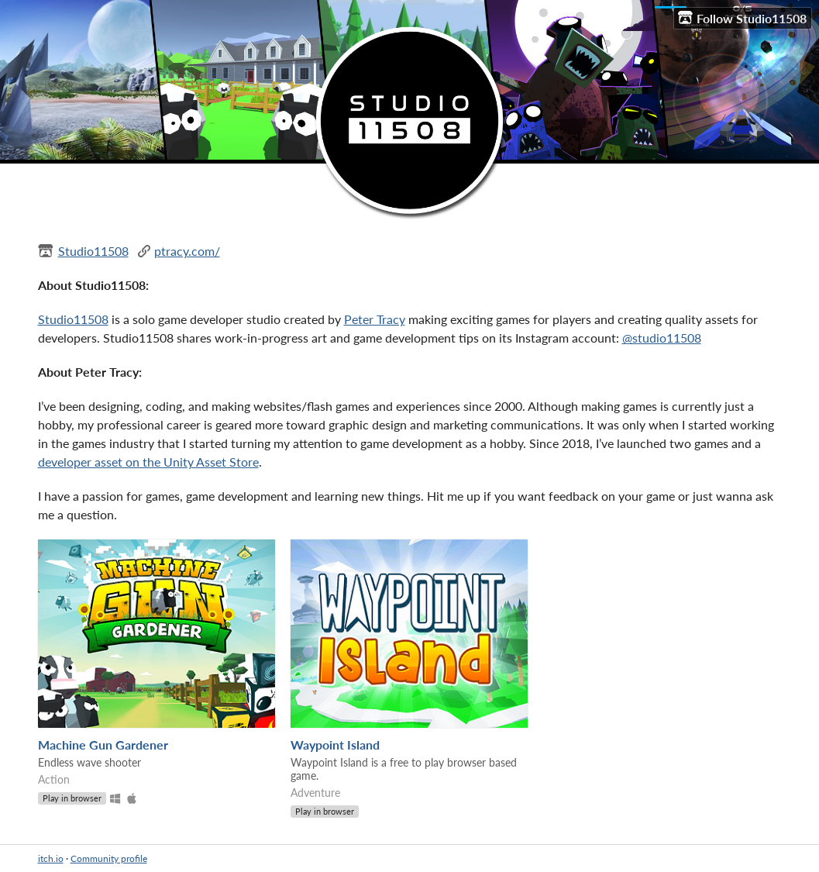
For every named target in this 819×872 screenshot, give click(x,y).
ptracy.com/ (187, 250)
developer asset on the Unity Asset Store (148, 461)
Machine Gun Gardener (103, 744)
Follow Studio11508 (742, 18)
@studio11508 (661, 337)
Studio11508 (93, 250)
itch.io (51, 858)
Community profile (109, 858)
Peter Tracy (374, 319)
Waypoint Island (335, 744)
